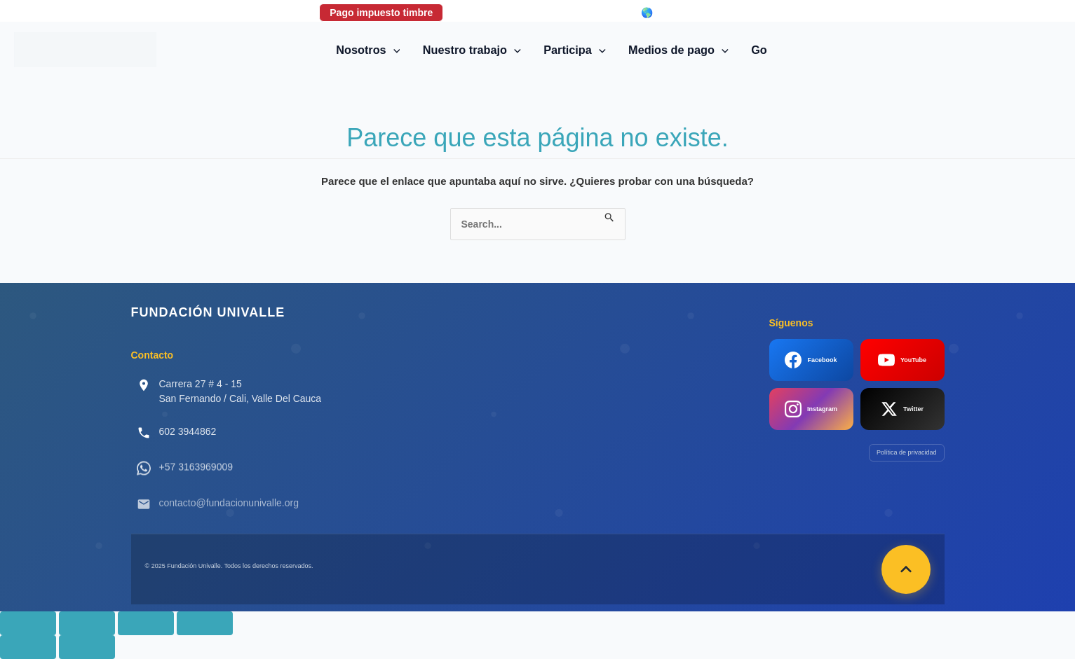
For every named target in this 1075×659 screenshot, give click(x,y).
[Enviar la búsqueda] (609, 215)
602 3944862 (188, 431)
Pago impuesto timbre (381, 12)
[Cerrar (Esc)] (205, 623)
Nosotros (368, 50)
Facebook (811, 360)
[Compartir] (146, 623)
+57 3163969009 (196, 476)
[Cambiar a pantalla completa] (87, 623)
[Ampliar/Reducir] (28, 623)
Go (759, 49)
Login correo (580, 12)
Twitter (902, 409)
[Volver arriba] (906, 569)
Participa (574, 50)
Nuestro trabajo (472, 50)
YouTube (902, 360)
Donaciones (491, 12)
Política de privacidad (907, 452)
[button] (393, 50)
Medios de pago (678, 50)
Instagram (811, 409)
